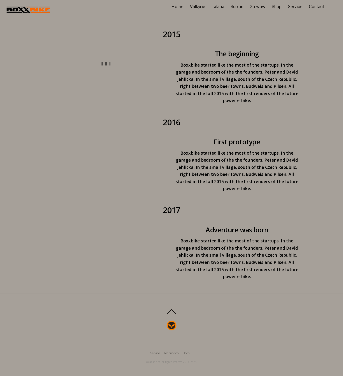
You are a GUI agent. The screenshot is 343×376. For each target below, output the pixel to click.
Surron (237, 6)
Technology (171, 354)
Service (295, 6)
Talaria (218, 6)
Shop (277, 6)
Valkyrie (198, 6)
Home (178, 6)
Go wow (258, 6)
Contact (317, 6)
